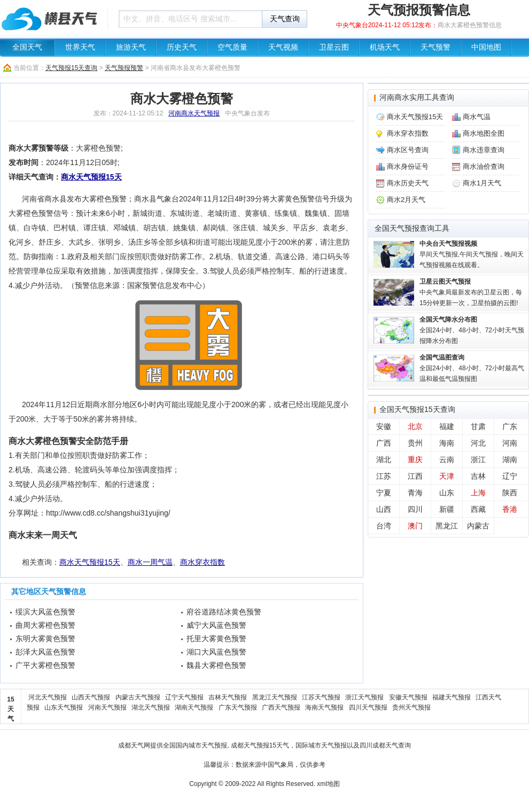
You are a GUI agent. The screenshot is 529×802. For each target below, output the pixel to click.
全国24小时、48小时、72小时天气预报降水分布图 (471, 330)
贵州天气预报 (411, 707)
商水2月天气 (406, 200)
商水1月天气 (482, 183)
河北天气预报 (47, 697)
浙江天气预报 (364, 697)
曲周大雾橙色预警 (45, 625)
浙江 (478, 459)
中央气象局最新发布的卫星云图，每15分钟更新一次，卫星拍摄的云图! (470, 292)
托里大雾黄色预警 (216, 638)
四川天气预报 (368, 707)
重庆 (415, 459)
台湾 (383, 525)
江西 (415, 476)
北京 (415, 426)
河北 (478, 443)
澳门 (415, 525)
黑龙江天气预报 (274, 697)
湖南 (509, 459)
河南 (509, 443)
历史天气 (182, 47)
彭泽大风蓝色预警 (45, 652)
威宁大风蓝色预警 (216, 625)
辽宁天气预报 (184, 697)
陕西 (509, 492)
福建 (446, 426)
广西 (383, 443)
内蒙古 (478, 525)
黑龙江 (446, 525)
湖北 (383, 459)
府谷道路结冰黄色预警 (223, 612)
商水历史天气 (408, 183)
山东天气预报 (63, 707)
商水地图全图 (483, 133)
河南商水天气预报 (194, 113)
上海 (478, 492)
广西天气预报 (281, 707)
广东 (509, 426)
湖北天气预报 (150, 707)
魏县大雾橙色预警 (216, 665)
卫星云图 (334, 47)
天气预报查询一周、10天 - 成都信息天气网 (51, 18)
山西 (383, 509)
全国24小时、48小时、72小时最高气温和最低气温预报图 (471, 368)
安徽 (383, 426)
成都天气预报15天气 (260, 745)
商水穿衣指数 (202, 562)
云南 (446, 459)
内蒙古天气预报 (137, 697)
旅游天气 (131, 47)
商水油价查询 (483, 166)
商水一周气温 (150, 562)
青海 (415, 492)
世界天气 (80, 47)
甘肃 (478, 426)
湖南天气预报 (194, 707)
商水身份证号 (408, 166)
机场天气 (385, 47)
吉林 (478, 476)
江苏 (383, 476)
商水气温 (477, 117)
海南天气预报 (324, 707)
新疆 (446, 509)
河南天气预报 (107, 707)
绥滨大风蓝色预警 (45, 612)
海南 (446, 443)
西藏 (478, 509)
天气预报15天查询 (71, 68)
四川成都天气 (379, 745)
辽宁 (509, 476)
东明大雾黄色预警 (45, 638)
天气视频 (283, 47)
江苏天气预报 (321, 697)
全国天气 (27, 47)
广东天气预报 (238, 707)
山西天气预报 (91, 697)
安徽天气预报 (408, 697)
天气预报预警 (124, 68)
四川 (415, 509)
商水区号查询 (408, 150)
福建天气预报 (451, 697)
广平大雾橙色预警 (45, 665)
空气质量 (232, 47)
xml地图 (328, 784)
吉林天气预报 (227, 697)
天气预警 (435, 47)
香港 (509, 509)
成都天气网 (134, 745)
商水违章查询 (483, 150)
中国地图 (486, 47)
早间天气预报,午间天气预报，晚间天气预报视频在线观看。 (471, 254)
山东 (446, 492)
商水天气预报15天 (91, 177)
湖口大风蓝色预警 (216, 652)
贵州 (415, 443)
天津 (446, 476)
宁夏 (383, 492)
